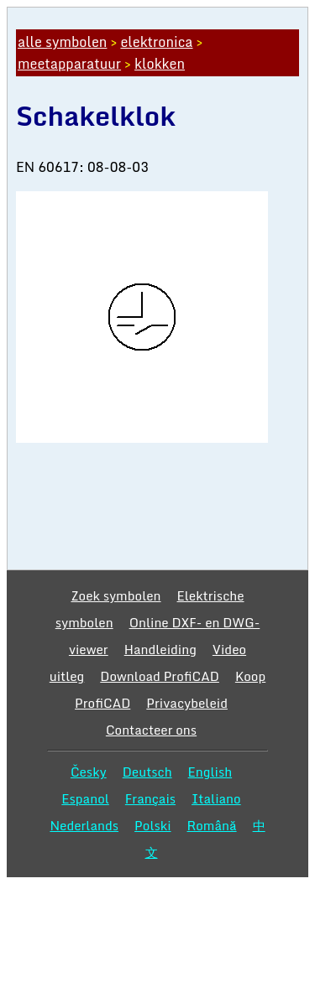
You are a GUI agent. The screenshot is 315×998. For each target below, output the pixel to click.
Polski (152, 825)
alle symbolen (62, 42)
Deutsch (147, 771)
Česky (89, 771)
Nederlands (84, 825)
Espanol (85, 798)
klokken (159, 64)
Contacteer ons (151, 730)
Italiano (216, 798)
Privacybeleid (187, 703)
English (210, 771)
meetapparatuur (69, 64)
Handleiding (160, 649)
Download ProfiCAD (159, 676)
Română (212, 825)
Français (150, 798)
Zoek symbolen (115, 595)
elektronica (156, 42)
